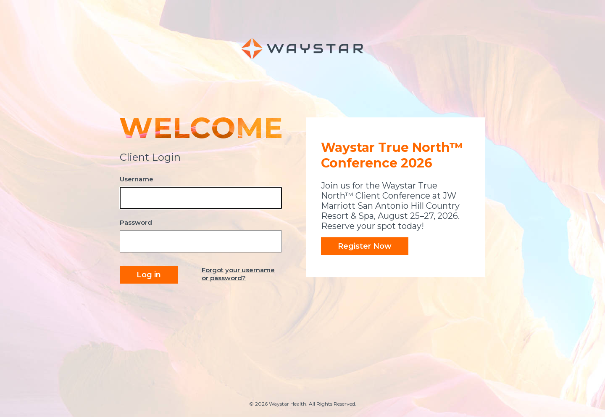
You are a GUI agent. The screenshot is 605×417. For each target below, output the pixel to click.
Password (136, 222)
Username (136, 179)
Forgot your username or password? (238, 274)
